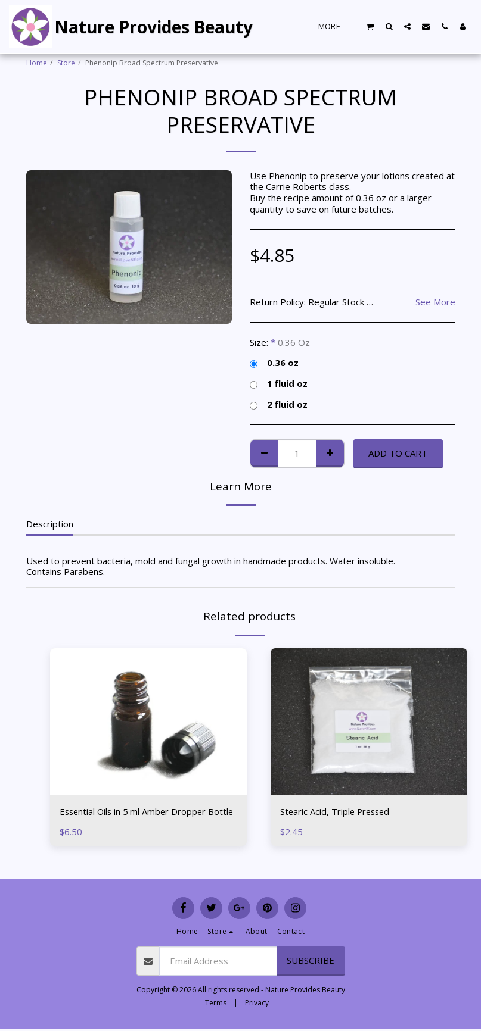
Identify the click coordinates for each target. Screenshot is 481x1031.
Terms (215, 1003)
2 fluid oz (279, 404)
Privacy (257, 1003)
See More (435, 302)
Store (66, 63)
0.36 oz (274, 362)
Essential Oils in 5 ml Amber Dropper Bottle (135, 818)
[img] (369, 722)
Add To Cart (397, 453)
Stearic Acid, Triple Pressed (336, 811)
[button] (370, 26)
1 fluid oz (279, 383)
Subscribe (310, 960)
